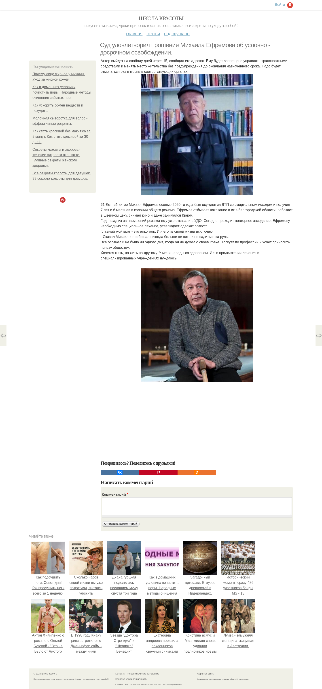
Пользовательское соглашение (143, 673)
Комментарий (115, 494)
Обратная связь (205, 673)
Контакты (120, 673)
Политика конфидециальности (131, 679)
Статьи (153, 33)
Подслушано (177, 33)
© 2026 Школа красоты (45, 673)
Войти (280, 4)
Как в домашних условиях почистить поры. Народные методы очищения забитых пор (61, 92)
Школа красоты (161, 18)
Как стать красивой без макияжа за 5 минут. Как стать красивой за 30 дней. (61, 136)
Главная (134, 33)
